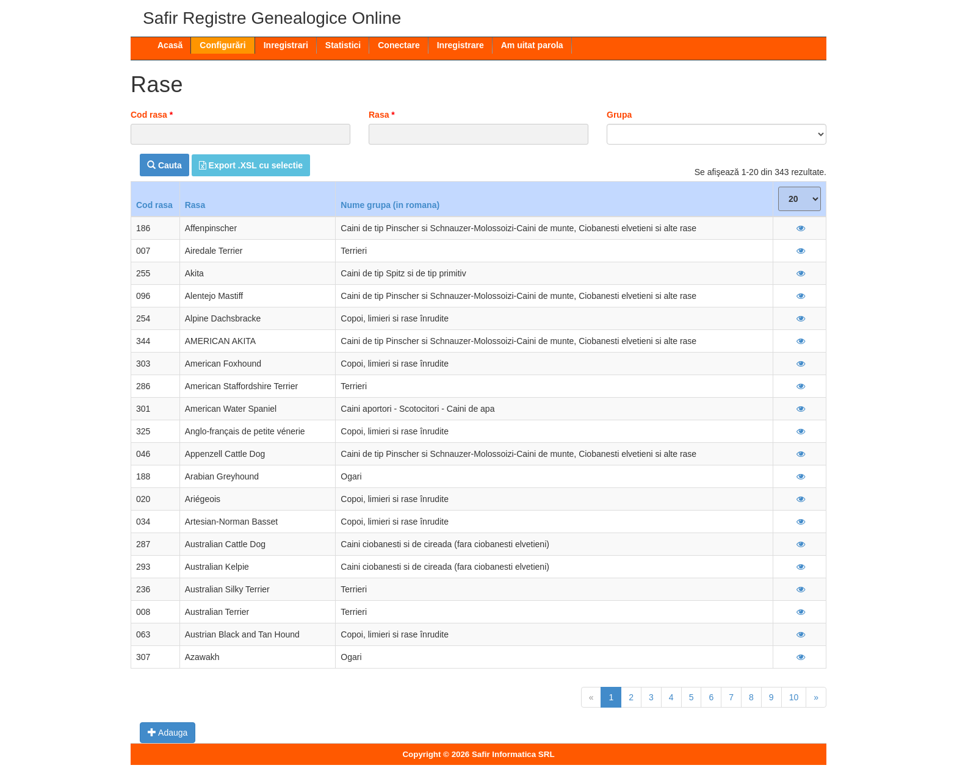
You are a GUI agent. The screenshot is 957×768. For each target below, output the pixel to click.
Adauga (167, 732)
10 (794, 697)
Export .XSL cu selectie (251, 165)
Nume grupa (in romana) (390, 205)
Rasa (382, 115)
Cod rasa (152, 115)
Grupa (619, 115)
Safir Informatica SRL (513, 754)
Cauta (164, 165)
